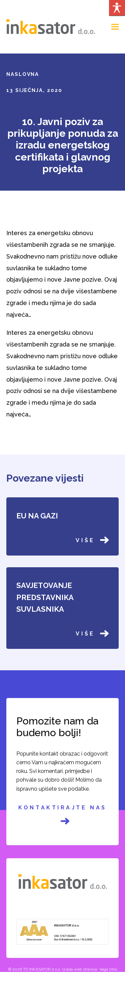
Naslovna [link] (22, 74)
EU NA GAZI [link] (37, 515)
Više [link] (92, 540)
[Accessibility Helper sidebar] (117, 8)
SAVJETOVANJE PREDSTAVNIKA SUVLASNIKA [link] (44, 597)
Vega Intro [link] (108, 969)
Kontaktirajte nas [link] (62, 814)
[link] (50, 26)
